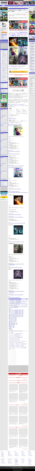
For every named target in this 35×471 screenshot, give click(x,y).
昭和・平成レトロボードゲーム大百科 (4, 70)
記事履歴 (30, 0)
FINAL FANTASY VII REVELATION (32, 78)
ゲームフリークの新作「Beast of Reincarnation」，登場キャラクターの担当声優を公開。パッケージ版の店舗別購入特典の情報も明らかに (32, 63)
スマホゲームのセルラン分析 (4, 59)
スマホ (13, 5)
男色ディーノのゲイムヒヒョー (4, 57)
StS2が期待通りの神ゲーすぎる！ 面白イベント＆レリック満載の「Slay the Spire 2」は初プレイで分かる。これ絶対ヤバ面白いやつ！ (4, 155)
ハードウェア (21, 5)
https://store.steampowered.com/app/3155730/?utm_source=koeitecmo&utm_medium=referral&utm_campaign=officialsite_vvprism (18, 192)
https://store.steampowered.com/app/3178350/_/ (14, 297)
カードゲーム (29, 461)
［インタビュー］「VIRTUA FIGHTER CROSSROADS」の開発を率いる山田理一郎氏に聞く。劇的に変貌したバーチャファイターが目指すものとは (4, 179)
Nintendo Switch (3, 92)
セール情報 (16, 461)
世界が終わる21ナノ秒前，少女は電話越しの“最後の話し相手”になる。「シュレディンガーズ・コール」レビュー (23, 423)
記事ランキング (3, 456)
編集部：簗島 (27, 12)
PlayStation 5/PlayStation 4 (4, 91)
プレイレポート (4, 6)
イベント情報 (29, 460)
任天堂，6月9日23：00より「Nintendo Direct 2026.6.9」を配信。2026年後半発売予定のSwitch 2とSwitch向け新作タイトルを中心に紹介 (32, 49)
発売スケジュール (3, 462)
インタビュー (8, 6)
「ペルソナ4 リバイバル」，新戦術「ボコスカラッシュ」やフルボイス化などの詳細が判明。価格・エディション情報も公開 (32, 69)
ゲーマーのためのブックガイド (4, 65)
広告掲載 (21, 469)
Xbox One (15, 347)
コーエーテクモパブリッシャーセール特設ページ (19, 71)
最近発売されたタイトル (17, 6)
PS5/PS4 (8, 5)
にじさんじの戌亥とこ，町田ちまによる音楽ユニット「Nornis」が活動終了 (32, 43)
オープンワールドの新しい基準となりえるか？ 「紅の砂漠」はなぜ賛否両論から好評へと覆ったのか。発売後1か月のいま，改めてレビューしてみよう (4, 139)
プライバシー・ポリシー (17, 469)
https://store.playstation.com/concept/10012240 (14, 151)
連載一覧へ (6, 81)
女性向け (16, 5)
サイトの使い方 (7, 0)
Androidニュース (16, 460)
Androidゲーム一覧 (17, 464)
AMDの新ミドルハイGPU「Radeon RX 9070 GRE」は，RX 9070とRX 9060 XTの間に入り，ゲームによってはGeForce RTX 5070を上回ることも (23, 414)
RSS (0, 0)
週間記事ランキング (3, 83)
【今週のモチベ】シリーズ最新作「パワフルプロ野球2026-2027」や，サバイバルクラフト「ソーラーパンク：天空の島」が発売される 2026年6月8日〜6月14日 (13, 401)
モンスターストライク (32, 82)
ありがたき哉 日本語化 (4, 76)
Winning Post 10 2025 (12, 317)
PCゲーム (2, 89)
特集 (2, 36)
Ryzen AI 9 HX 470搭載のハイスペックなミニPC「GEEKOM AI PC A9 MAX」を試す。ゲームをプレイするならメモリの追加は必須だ (13, 423)
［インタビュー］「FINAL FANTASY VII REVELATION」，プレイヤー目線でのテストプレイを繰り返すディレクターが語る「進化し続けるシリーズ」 (4, 163)
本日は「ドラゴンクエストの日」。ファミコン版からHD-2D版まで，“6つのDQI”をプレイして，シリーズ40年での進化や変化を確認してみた (4, 131)
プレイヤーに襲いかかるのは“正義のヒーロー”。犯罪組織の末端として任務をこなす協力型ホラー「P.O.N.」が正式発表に (32, 58)
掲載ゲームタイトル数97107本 (4, 3)
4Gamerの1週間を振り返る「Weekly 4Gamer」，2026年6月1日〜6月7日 (22, 400)
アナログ (26, 5)
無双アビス (11, 325)
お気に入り (28, 0)
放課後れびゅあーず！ (4, 80)
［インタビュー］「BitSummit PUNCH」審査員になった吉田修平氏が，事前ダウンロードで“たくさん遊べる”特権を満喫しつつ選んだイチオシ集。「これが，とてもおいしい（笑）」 (4, 171)
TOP (1, 5)
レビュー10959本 (2, 4)
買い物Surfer (3, 75)
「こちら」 (21, 467)
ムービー (13, 6)
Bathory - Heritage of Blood (32, 91)
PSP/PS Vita (29, 451)
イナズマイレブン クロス (32, 86)
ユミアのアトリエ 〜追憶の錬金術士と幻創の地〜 (4, 25)
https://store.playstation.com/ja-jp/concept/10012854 (15, 214)
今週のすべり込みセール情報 (4, 60)
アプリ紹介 (16, 462)
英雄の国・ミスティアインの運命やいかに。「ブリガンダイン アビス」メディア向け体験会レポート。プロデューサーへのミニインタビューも (23, 447)
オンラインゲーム (3, 452)
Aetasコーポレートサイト (4, 185)
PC (3, 5)
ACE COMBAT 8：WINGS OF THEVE (32, 84)
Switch (10, 5)
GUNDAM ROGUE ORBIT (32, 74)
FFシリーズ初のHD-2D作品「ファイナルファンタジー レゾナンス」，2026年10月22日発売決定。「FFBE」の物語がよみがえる (32, 55)
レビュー (1, 6)
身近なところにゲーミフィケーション (4, 77)
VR (18, 5)
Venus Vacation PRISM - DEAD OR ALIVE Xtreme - (15, 314)
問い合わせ (11, 0)
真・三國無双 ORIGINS (12, 324)
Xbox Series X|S (11, 347)
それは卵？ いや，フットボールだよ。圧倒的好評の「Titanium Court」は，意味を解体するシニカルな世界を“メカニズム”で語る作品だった (13, 414)
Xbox (5, 5)
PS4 (9, 34)
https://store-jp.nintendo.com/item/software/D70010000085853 (16, 294)
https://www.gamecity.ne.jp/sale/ (12, 118)
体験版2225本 (6, 4)
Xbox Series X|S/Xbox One (4, 90)
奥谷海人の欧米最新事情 (4, 50)
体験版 (10, 6)
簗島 (25, 347)
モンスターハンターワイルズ (32, 89)
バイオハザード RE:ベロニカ (32, 93)
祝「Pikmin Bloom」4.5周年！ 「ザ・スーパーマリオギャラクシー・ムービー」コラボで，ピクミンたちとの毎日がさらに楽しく (4, 123)
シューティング (30, 462)
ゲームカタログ (21, 6)
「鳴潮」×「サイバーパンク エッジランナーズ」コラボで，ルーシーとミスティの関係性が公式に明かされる (32, 66)
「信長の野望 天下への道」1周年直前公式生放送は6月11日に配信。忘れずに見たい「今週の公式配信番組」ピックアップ (23, 391)
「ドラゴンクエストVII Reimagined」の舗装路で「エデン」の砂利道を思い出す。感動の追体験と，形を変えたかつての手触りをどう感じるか (4, 116)
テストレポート (23, 460)
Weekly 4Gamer (3, 51)
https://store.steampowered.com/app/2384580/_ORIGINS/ (15, 267)
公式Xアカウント (3, 0)
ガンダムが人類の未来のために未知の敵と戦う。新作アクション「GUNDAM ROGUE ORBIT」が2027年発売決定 (32, 61)
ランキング (33, 0)
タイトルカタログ (10, 455)
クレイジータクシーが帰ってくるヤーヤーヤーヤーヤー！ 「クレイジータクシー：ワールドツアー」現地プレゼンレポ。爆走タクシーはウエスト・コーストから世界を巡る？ (32, 52)
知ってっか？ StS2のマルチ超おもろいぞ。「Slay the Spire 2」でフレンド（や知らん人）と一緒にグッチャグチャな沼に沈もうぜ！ (4, 147)
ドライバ (2, 87)
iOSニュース (16, 459)
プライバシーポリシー (4, 181)
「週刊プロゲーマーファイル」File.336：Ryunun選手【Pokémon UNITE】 (13, 391)
